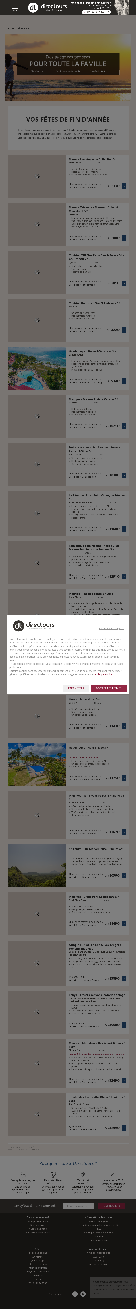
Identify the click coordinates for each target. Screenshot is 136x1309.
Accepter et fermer (108, 688)
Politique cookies (104, 674)
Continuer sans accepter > (111, 628)
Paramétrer (76, 688)
